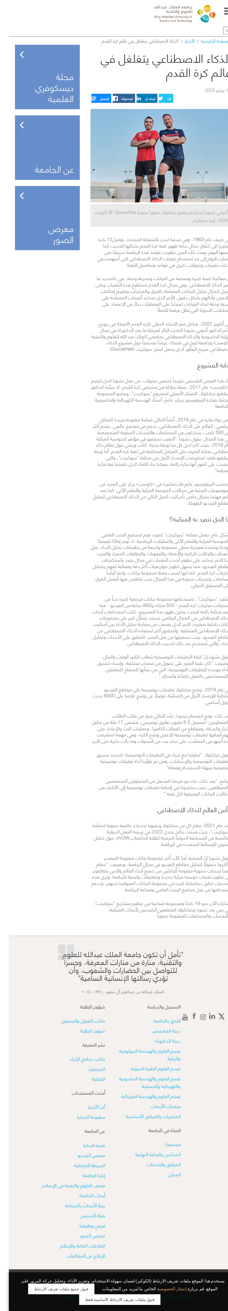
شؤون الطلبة (84, 1030)
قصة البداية (85, 1144)
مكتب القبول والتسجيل (74, 1020)
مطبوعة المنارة (82, 1116)
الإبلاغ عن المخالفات (76, 1255)
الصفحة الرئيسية (207, 40)
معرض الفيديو (82, 1154)
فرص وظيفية (83, 1225)
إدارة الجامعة (85, 1174)
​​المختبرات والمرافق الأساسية (144, 1115)
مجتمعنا (164, 1143)
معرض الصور (83, 1235)
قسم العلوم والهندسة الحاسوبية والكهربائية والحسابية (141, 1082)
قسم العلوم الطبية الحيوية (147, 1068)
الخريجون (88, 1068)
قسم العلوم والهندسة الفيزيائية (142, 1095)
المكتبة (89, 1078)
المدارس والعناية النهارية (149, 1153)
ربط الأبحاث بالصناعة (76, 1205)
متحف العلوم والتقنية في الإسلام (64, 1184)
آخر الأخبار (87, 1106)
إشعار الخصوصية (163, 1289)
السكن (166, 1173)
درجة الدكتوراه (159, 1040)
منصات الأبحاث (157, 1105)
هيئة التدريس (84, 1215)
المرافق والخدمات (155, 1163)
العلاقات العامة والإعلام (73, 1245)
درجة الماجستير (158, 1030)
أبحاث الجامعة (83, 1194)
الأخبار (181, 40)
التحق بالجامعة (158, 1020)
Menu (219, 11)
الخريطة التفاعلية (80, 1164)
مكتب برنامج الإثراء (78, 1058)
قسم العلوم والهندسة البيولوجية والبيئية (141, 1054)
